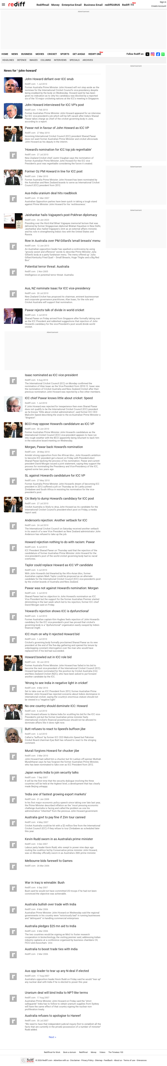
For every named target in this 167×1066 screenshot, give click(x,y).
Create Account (158, 6)
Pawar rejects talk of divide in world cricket (54, 310)
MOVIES (40, 54)
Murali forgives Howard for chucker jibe (52, 751)
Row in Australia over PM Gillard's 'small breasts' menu (62, 241)
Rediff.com (47, 1060)
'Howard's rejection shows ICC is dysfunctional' (57, 611)
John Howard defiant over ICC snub (49, 79)
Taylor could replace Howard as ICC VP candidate (59, 565)
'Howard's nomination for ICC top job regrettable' (58, 149)
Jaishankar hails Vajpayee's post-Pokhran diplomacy (61, 215)
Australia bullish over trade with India (50, 904)
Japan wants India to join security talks (52, 772)
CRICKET (52, 54)
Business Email (93, 4)
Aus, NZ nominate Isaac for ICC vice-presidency (57, 288)
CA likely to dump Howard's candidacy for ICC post (59, 498)
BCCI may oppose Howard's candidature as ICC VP (59, 424)
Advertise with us (61, 1060)
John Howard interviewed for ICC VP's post (54, 105)
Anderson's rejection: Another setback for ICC (56, 520)
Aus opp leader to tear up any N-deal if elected (57, 971)
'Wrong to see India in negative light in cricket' (56, 683)
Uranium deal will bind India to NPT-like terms (56, 992)
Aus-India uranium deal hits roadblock (51, 193)
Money (55, 4)
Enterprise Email (72, 4)
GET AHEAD (79, 54)
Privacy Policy (87, 1060)
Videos (102, 1052)
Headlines (8, 60)
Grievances (142, 1060)
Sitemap (98, 1060)
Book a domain (69, 1052)
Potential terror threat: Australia (47, 266)
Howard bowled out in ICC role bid (48, 657)
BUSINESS (26, 54)
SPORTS (64, 54)
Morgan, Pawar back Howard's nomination (54, 447)
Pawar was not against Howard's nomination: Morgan (61, 588)
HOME (5, 54)
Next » (52, 1037)
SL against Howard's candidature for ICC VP (55, 475)
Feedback (108, 1060)
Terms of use (129, 1060)
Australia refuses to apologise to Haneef (53, 1015)
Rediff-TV (128, 4)
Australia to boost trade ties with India (51, 949)
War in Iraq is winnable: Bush (45, 882)
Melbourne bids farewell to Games (48, 861)
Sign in (163, 2)
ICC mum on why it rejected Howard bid (52, 634)
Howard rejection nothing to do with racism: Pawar (60, 542)
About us (118, 1060)
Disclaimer (75, 1060)
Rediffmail (43, 4)
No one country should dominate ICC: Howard (56, 706)
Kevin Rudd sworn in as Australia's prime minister (59, 839)
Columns (46, 60)
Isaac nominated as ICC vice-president (51, 375)
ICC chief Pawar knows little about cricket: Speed (59, 398)
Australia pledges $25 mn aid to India (50, 926)
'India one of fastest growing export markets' (55, 794)
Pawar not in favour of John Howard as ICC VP (57, 128)
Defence (21, 60)
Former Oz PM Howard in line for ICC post (54, 171)
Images (33, 60)
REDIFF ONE (94, 54)
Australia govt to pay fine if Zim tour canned (55, 817)
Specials (74, 60)
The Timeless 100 (115, 1052)
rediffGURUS (112, 4)
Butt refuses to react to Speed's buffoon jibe (55, 729)
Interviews (60, 60)
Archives (88, 60)
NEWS (15, 54)
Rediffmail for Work (52, 1052)
